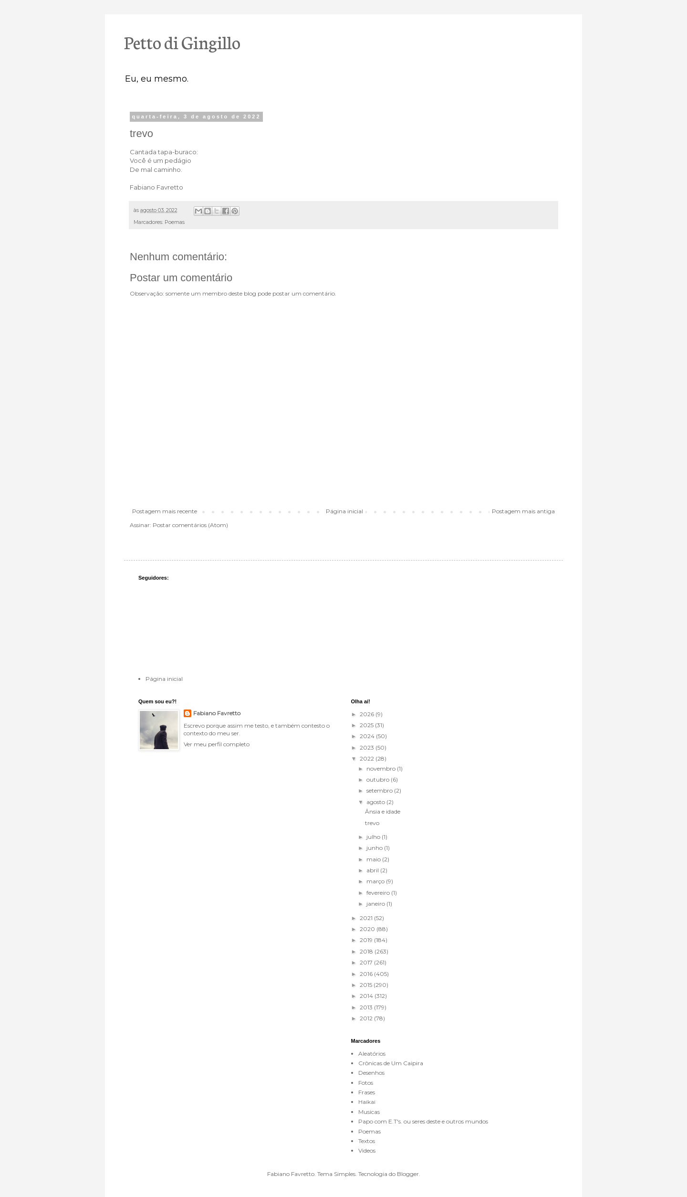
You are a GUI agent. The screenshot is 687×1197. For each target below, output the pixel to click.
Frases (366, 1092)
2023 (367, 747)
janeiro (376, 903)
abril (373, 870)
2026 (367, 714)
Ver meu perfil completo (217, 744)
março (376, 881)
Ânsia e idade (382, 811)
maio (374, 859)
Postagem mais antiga (523, 511)
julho (374, 836)
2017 (367, 962)
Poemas (175, 222)
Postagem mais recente (164, 511)
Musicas (369, 1111)
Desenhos (371, 1072)
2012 (367, 1018)
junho (375, 847)
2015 (367, 984)
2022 (367, 758)
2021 (367, 918)
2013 (367, 1007)
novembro (381, 768)
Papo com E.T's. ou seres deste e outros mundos (423, 1121)
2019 (367, 939)
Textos (366, 1140)
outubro (378, 779)
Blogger (408, 1173)
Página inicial (344, 511)
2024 (368, 736)
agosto (376, 801)
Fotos (365, 1082)
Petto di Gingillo (182, 41)
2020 (368, 928)
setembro (380, 790)
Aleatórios (371, 1053)
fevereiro (378, 892)
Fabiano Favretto (216, 713)
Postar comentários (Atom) (190, 525)
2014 (367, 995)
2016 (367, 973)
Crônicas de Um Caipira (390, 1063)
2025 (367, 725)
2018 (367, 951)
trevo (372, 822)
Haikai (366, 1101)
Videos (366, 1150)
